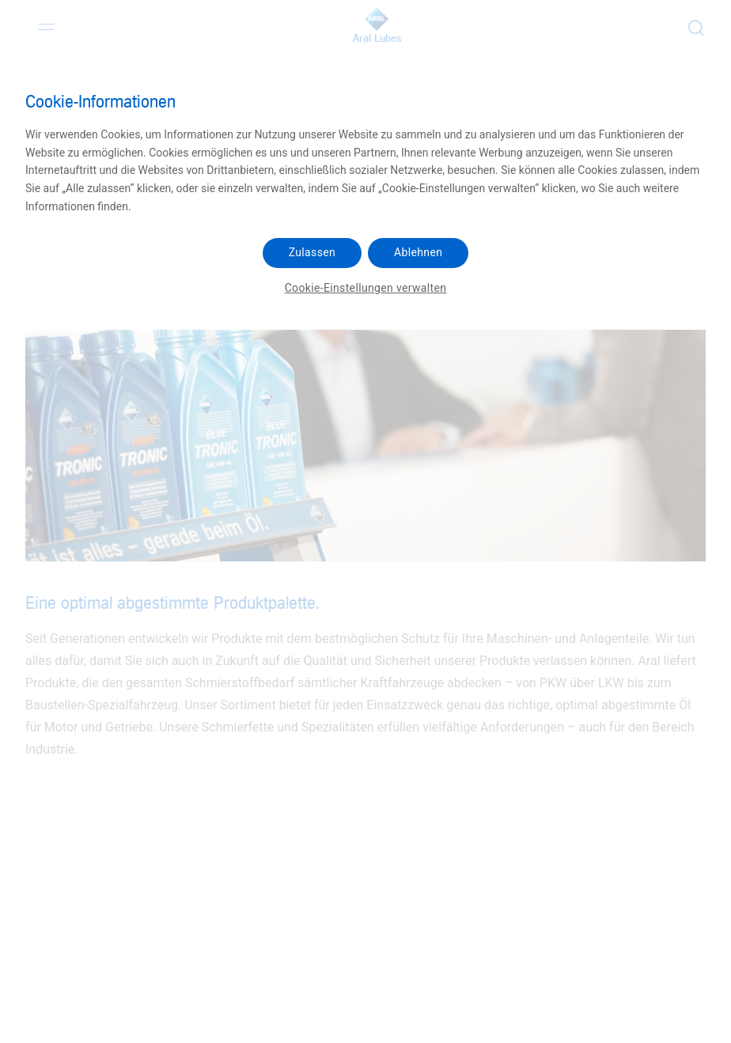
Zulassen (312, 252)
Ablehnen (418, 252)
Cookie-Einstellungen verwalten (366, 288)
